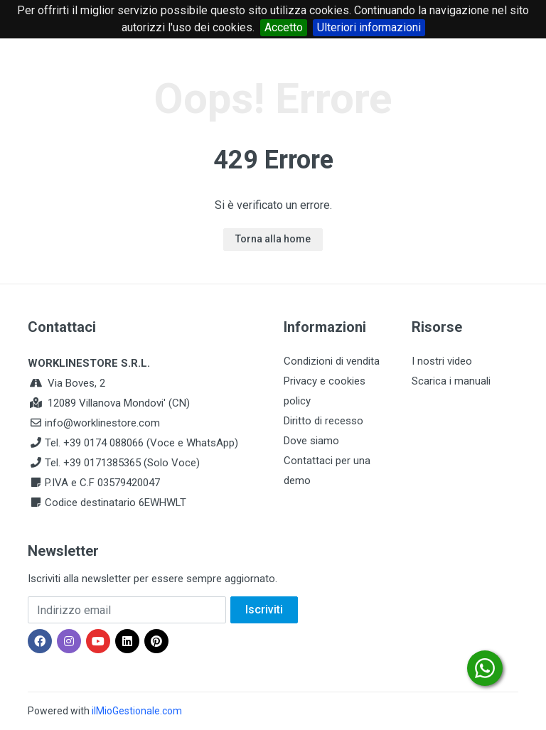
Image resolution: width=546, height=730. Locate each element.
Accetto (283, 27)
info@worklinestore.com (102, 423)
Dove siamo (311, 440)
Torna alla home (273, 239)
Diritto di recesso (323, 420)
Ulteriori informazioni (369, 27)
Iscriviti (264, 609)
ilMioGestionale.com (137, 710)
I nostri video (442, 361)
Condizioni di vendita (332, 361)
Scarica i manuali (451, 381)
